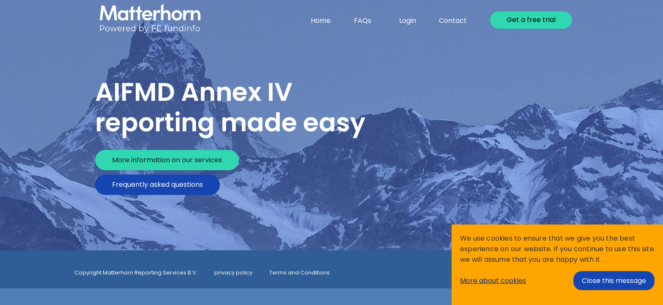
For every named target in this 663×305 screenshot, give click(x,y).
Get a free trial (531, 20)
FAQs (362, 20)
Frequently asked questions (157, 184)
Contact (453, 20)
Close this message (614, 281)
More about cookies (493, 281)
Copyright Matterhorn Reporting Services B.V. (135, 272)
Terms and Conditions (299, 272)
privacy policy (233, 272)
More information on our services (167, 160)
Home (321, 20)
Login (407, 20)
